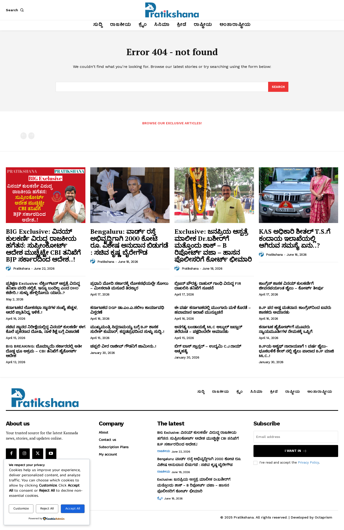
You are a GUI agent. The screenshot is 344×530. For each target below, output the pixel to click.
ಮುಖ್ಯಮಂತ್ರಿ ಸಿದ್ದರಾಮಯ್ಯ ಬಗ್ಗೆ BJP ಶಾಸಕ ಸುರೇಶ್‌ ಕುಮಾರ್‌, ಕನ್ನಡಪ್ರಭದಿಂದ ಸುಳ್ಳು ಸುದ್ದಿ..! (127, 330)
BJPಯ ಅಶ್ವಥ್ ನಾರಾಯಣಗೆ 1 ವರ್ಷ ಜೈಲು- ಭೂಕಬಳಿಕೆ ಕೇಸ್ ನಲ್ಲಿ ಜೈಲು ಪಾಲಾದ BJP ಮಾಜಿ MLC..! (296, 353)
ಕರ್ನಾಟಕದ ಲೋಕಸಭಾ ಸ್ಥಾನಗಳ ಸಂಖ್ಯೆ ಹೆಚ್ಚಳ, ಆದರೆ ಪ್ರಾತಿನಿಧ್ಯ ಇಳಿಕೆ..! (42, 311)
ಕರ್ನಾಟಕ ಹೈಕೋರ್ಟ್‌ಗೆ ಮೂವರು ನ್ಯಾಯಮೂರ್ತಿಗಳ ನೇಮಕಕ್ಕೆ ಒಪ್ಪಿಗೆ (285, 330)
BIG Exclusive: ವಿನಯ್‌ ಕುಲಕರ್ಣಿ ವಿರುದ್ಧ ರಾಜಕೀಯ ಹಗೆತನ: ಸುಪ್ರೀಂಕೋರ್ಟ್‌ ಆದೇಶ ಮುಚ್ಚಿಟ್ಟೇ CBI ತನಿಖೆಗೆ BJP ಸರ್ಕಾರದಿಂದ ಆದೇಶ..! (43, 247)
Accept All (72, 509)
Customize (21, 509)
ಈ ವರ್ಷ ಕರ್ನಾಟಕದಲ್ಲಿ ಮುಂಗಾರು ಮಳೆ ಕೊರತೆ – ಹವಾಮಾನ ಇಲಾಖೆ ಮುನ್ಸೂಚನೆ (212, 311)
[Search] (278, 88)
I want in (296, 452)
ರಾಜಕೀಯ (163, 453)
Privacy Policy (308, 464)
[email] (295, 438)
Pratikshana (21, 270)
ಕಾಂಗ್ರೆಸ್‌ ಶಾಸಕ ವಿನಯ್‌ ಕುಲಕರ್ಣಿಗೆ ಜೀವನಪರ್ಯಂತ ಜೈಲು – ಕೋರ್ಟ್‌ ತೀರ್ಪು (291, 287)
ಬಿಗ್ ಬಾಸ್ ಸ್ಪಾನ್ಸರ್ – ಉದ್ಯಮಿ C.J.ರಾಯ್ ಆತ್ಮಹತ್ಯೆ (207, 350)
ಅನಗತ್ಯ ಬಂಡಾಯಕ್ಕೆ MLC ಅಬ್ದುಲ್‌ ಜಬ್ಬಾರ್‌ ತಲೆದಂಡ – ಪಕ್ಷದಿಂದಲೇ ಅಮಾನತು (208, 330)
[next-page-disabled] (31, 137)
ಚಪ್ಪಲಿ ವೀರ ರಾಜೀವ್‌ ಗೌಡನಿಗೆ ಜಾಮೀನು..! (123, 348)
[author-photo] (9, 270)
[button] (15, 10)
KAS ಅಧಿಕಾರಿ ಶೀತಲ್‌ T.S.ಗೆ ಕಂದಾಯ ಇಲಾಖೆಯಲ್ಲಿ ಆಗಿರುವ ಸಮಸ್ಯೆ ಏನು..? (294, 240)
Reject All (47, 509)
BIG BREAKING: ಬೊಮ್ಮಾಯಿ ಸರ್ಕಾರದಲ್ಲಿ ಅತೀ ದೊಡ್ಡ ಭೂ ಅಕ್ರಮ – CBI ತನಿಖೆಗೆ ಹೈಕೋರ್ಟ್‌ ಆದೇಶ (44, 353)
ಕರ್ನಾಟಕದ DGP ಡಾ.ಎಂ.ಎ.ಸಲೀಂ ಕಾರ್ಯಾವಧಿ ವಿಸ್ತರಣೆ (127, 311)
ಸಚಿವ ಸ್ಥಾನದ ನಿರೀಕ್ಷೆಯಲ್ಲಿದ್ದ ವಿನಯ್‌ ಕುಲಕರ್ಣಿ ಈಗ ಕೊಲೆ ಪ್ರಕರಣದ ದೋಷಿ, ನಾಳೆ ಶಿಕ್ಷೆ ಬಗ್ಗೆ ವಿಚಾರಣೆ (45, 330)
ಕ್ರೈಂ (160, 500)
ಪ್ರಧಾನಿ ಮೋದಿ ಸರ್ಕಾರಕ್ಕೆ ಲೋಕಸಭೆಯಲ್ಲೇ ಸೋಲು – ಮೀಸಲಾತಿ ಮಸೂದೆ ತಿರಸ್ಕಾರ (129, 287)
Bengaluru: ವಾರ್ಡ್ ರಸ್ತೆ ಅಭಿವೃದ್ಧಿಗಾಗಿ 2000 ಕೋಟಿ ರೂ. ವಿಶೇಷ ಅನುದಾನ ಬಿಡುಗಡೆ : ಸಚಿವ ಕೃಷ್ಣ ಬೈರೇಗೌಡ (129, 243)
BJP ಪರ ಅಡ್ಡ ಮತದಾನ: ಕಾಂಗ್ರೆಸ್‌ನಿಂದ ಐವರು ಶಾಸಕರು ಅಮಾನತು (295, 311)
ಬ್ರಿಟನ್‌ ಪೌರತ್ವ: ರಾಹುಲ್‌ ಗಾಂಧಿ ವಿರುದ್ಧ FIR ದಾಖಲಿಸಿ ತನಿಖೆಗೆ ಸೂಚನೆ (207, 287)
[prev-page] (23, 137)
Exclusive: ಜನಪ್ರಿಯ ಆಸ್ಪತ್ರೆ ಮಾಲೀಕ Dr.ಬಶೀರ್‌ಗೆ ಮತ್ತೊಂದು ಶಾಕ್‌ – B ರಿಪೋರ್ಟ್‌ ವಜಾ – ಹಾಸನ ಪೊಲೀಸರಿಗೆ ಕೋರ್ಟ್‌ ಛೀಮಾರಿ (213, 247)
